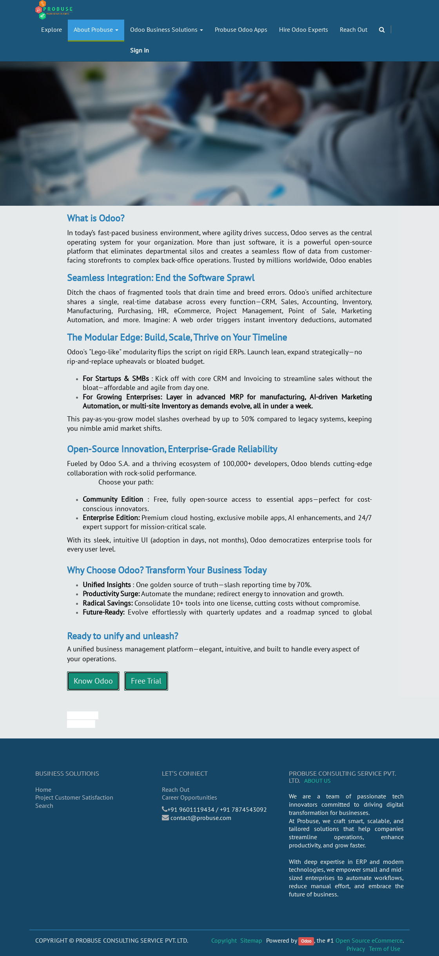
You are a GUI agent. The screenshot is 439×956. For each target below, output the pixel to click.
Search (44, 805)
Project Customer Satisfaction (74, 797)
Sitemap (251, 940)
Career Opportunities (189, 797)
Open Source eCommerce (369, 940)
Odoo (306, 941)
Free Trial (146, 681)
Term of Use (384, 948)
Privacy (355, 948)
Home (43, 789)
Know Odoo (93, 681)
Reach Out (175, 789)
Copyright (224, 940)
